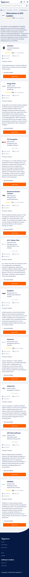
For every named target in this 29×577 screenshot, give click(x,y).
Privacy (2, 542)
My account (3, 563)
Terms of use (4, 547)
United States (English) (15, 572)
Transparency (4, 544)
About (2, 552)
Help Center (4, 565)
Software (3, 555)
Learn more (14, 76)
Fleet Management (10, 10)
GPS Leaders (17, 10)
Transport (5, 10)
